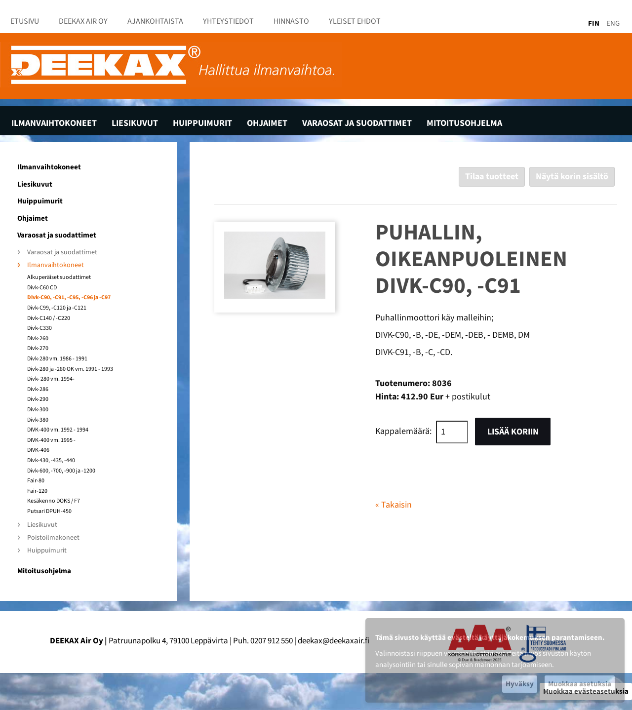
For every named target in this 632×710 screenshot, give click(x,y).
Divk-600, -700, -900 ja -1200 (61, 471)
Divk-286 (37, 390)
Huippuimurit (202, 123)
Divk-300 (37, 410)
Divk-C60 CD (42, 288)
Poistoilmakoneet (53, 538)
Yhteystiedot (228, 21)
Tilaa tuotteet (491, 176)
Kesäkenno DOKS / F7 (53, 501)
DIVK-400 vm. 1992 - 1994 (57, 430)
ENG (613, 23)
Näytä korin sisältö (572, 176)
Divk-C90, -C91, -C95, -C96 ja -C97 (69, 298)
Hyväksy (520, 684)
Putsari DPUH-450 (49, 511)
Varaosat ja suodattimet (357, 123)
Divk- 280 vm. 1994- (51, 379)
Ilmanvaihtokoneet (54, 123)
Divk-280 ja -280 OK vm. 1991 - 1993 (70, 369)
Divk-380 (37, 420)
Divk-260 (37, 339)
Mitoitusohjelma (464, 123)
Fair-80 (35, 481)
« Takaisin (393, 505)
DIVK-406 (38, 450)
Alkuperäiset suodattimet (59, 277)
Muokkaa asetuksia (579, 684)
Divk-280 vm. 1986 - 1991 (57, 359)
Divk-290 (37, 399)
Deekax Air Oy (83, 21)
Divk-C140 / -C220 (48, 318)
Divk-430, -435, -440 (51, 461)
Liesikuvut (135, 123)
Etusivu (24, 21)
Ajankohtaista (155, 21)
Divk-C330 (39, 328)
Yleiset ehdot (355, 21)
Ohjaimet (267, 123)
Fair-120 (37, 491)
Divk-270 (37, 349)
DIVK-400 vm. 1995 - (51, 440)
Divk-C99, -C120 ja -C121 (56, 308)
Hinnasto (291, 21)
